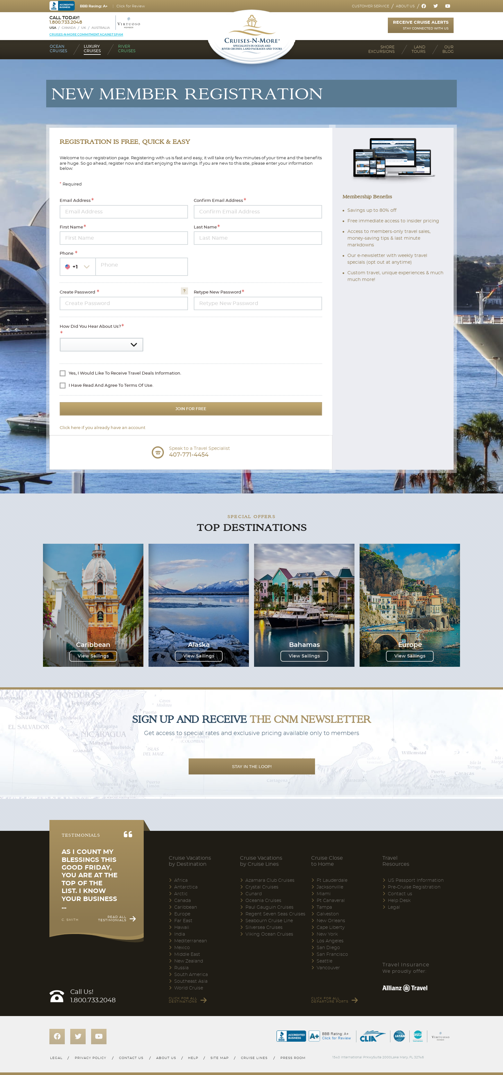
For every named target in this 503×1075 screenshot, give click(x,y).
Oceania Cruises (263, 900)
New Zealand (188, 961)
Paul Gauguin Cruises (269, 907)
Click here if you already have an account (102, 428)
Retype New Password (217, 293)
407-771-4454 (189, 455)
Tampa (324, 907)
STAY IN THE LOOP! (252, 766)
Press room (293, 1058)
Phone (67, 254)
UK (83, 27)
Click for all (183, 1000)
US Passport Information (416, 880)
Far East (183, 921)
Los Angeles (330, 941)
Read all (112, 918)
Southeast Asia (191, 981)
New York (327, 934)
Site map (219, 1058)
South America (191, 974)
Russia (181, 968)
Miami (324, 894)
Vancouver (328, 968)
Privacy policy (90, 1058)
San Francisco (332, 954)
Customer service (370, 6)
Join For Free (190, 409)
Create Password (78, 293)
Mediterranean (190, 941)
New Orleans (331, 921)
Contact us (400, 894)
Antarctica (186, 887)
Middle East (187, 954)
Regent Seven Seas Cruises (275, 914)
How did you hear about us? (90, 327)
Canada (69, 27)
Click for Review (130, 6)
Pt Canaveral (331, 900)
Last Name (205, 227)
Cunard (253, 894)
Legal (394, 907)
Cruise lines (254, 1058)
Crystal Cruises (261, 887)
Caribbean (185, 907)
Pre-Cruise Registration (414, 887)
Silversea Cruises (264, 927)
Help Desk (399, 900)
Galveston (328, 914)
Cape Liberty (331, 927)
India (179, 934)
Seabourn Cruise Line (269, 921)
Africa (181, 880)
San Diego (328, 948)
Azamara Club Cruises (269, 880)
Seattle (324, 961)
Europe (182, 914)
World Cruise (188, 988)
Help (193, 1058)
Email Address (75, 201)
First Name (71, 227)
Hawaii (181, 927)
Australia (100, 27)
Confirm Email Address (218, 201)
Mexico (182, 948)
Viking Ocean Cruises (269, 934)
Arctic (181, 894)
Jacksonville (330, 887)
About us (405, 6)
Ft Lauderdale (332, 880)
